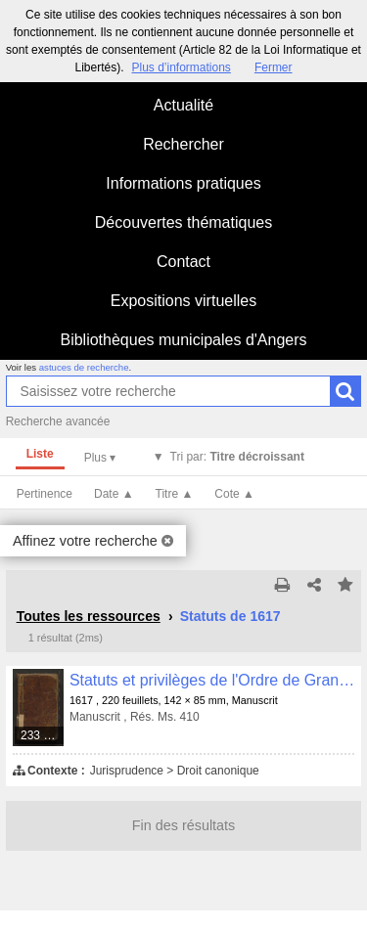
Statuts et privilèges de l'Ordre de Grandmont (211, 680)
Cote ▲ (234, 494)
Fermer (273, 67)
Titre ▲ (175, 494)
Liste (40, 454)
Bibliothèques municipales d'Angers (183, 340)
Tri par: (237, 457)
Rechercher (183, 144)
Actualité (183, 105)
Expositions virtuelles (183, 300)
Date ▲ (114, 494)
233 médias (43, 735)
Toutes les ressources (89, 616)
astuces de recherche (84, 367)
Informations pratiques (183, 183)
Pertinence (44, 494)
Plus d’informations (180, 67)
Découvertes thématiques (183, 222)
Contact (183, 261)
